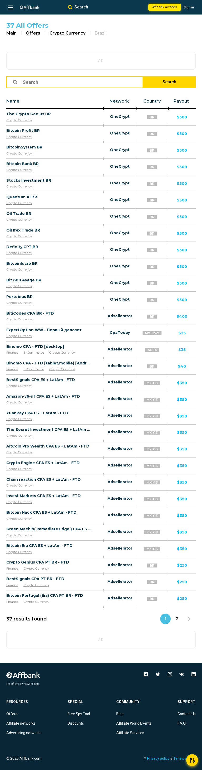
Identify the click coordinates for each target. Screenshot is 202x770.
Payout (181, 101)
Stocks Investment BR (28, 180)
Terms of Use (184, 758)
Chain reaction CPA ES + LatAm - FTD (43, 479)
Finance (12, 352)
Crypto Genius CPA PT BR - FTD (37, 562)
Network (119, 101)
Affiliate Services (130, 733)
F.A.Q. (182, 723)
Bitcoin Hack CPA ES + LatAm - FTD (41, 512)
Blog (120, 714)
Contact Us (187, 714)
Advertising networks (24, 733)
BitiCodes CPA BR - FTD (30, 313)
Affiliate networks (21, 723)
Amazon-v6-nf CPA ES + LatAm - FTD (43, 396)
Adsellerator (120, 316)
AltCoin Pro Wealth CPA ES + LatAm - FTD (47, 446)
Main (11, 33)
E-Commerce (33, 352)
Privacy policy (158, 758)
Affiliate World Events (134, 723)
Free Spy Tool (79, 714)
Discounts (76, 723)
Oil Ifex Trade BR (23, 230)
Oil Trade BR (18, 213)
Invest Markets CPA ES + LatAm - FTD (43, 495)
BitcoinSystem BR (24, 147)
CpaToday (120, 332)
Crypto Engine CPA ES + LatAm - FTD (43, 462)
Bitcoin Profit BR (23, 130)
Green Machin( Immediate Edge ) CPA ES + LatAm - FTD (49, 529)
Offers (33, 33)
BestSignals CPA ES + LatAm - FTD (40, 379)
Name (12, 101)
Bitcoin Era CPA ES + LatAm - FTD (39, 545)
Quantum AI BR (21, 197)
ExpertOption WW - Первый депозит (44, 330)
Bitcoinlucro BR (22, 263)
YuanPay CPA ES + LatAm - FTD (37, 413)
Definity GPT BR (22, 246)
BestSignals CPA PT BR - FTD (35, 578)
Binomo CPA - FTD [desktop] (35, 346)
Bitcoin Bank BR (22, 163)
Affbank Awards (164, 7)
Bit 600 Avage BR (23, 280)
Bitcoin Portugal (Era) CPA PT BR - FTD (44, 595)
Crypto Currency (67, 33)
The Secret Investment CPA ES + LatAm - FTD (49, 429)
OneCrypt (120, 116)
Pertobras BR (19, 296)
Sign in (189, 7)
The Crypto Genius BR (28, 114)
